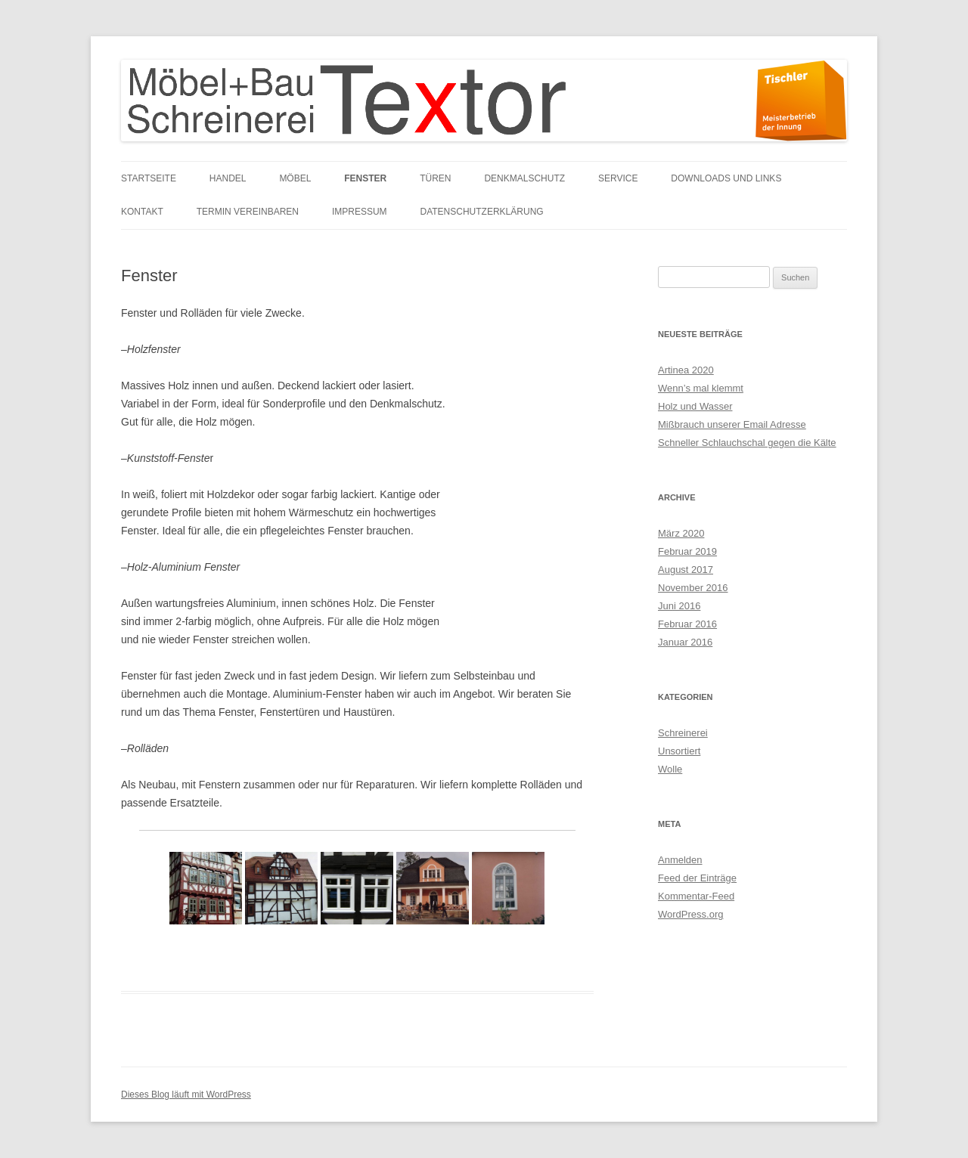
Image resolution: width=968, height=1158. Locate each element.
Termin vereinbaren (248, 211)
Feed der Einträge (697, 878)
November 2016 (693, 587)
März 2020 (681, 533)
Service (618, 178)
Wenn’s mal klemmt (700, 388)
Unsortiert (679, 751)
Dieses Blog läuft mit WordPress (186, 1094)
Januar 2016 (685, 642)
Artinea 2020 (686, 370)
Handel (228, 178)
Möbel (295, 178)
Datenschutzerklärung (482, 211)
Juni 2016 (679, 606)
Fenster (365, 178)
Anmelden (680, 859)
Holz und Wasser (695, 406)
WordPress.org (690, 914)
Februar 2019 (687, 551)
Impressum (359, 211)
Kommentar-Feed (696, 896)
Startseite (148, 178)
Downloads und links (726, 178)
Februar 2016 (687, 624)
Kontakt (142, 211)
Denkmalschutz (524, 178)
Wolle (670, 769)
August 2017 (685, 569)
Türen (435, 178)
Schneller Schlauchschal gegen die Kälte (747, 442)
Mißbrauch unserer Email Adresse (732, 424)
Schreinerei (683, 732)
